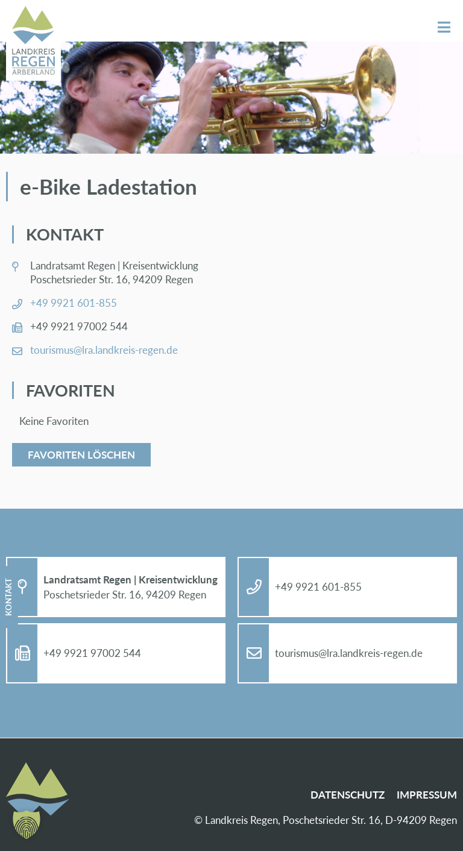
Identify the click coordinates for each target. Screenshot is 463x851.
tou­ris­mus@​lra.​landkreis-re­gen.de (104, 350)
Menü (444, 27)
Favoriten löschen (81, 454)
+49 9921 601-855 (73, 303)
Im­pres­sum (427, 794)
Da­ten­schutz (347, 794)
